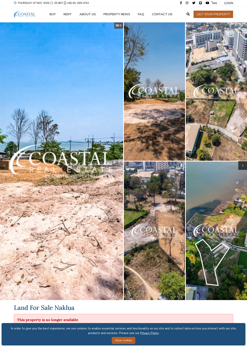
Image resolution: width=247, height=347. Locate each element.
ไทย (214, 3)
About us (88, 14)
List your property (213, 14)
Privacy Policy (149, 333)
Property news (116, 14)
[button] (242, 165)
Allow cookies (123, 340)
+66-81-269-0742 (76, 3)
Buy (53, 14)
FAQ (141, 14)
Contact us (162, 14)
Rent (67, 14)
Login (228, 3)
